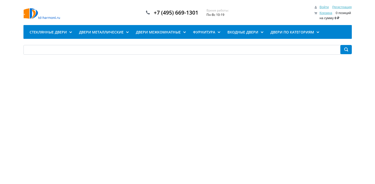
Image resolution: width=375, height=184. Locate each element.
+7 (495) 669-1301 (176, 12)
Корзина (325, 13)
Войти (324, 7)
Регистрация (342, 7)
